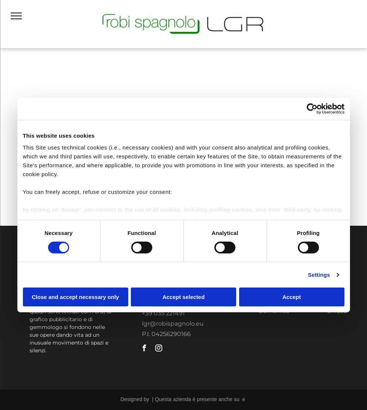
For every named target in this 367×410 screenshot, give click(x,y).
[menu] (16, 16)
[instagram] (158, 349)
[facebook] (144, 349)
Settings (319, 275)
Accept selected (183, 297)
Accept (291, 297)
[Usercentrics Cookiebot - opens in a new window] (312, 108)
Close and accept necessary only (75, 297)
